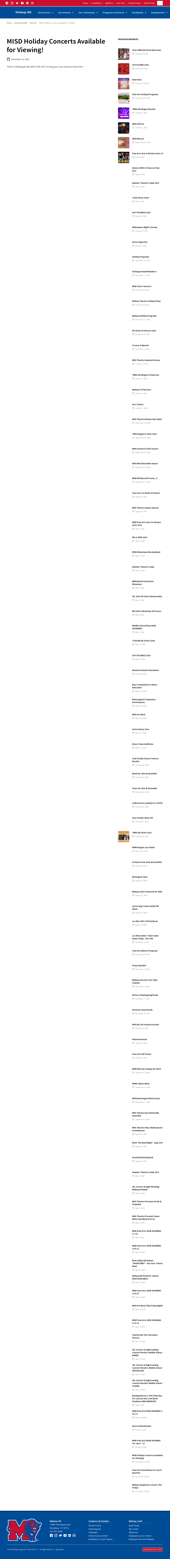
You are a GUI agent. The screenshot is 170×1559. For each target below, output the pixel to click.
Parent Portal (134, 3)
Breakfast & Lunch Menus (100, 1539)
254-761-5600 (56, 1531)
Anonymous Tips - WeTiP (152, 1549)
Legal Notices (59, 1549)
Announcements (20, 23)
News (85, 3)
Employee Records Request (141, 1539)
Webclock (133, 1532)
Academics (97, 3)
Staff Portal (149, 3)
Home (9, 23)
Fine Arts (121, 3)
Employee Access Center (140, 1535)
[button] (46, 12)
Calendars (93, 1532)
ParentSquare (95, 1529)
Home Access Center (98, 1535)
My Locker (133, 1529)
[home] (20, 12)
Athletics (109, 3)
